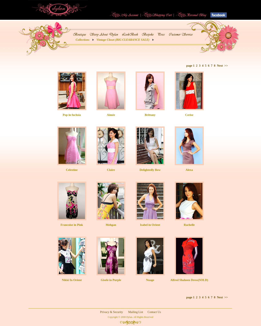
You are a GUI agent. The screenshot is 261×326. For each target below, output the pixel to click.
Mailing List (135, 312)
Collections (83, 39)
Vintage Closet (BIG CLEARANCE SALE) (123, 39)
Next (220, 65)
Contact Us (154, 312)
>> (226, 65)
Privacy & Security (111, 312)
